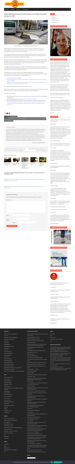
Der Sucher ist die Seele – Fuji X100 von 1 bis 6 (36, 364)
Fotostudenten (7, 386)
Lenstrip (13, 9)
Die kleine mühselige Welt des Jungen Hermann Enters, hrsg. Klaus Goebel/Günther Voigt (25, 165)
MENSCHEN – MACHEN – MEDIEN (10, 431)
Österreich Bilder (7, 355)
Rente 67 (44, 119)
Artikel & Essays (14, 116)
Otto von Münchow (8, 396)
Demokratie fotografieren (9, 339)
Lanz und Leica (30, 420)
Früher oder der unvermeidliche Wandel (41, 164)
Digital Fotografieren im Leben (33, 338)
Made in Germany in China (32, 352)
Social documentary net (9, 365)
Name (7, 215)
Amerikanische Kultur (8, 377)
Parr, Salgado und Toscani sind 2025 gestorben (36, 350)
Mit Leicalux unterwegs (31, 371)
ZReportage (6, 412)
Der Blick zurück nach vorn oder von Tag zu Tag (36, 451)
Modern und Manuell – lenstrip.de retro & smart (59, 353)
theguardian (6, 436)
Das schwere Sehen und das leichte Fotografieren (37, 362)
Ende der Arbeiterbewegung (29, 59)
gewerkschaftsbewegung (40, 117)
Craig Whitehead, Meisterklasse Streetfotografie (37, 435)
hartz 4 (10, 119)
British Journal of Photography (10, 334)
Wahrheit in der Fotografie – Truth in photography (14, 371)
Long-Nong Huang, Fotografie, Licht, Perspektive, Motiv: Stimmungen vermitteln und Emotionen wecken (37, 447)
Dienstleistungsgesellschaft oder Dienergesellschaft (29, 96)
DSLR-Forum (6, 342)
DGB (21, 117)
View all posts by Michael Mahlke (39, 142)
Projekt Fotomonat (8, 358)
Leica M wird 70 (30, 412)
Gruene (6, 119)
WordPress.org (54, 22)
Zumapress (6, 438)
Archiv (18, 9)
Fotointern (6, 350)
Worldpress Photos (8, 410)
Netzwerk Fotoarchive (8, 432)
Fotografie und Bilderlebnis (32, 355)
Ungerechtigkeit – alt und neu (33, 369)
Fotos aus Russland (8, 351)
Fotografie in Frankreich (9, 346)
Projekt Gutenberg (8, 360)
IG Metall (14, 119)
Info (5, 451)
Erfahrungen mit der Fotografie (10, 449)
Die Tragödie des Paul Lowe (32, 418)
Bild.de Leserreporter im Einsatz (10, 420)
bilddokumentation (12, 117)
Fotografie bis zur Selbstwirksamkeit (34, 433)
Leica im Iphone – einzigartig (33, 432)
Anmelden (53, 17)
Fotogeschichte (7, 344)
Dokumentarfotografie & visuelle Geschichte (13, 427)
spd (12, 120)
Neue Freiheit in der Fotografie (33, 410)
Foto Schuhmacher (8, 429)
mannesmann (23, 119)
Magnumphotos (7, 391)
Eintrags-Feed (54, 18)
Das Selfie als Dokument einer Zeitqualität (35, 340)
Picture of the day (7, 400)
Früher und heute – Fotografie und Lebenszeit (36, 391)
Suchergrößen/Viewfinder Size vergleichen (12, 367)
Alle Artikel (25, 9)
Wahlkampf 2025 (30, 372)
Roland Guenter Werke (8, 364)
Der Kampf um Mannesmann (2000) (14, 78)
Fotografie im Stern (8, 384)
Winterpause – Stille (31, 376)
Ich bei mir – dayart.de (54, 363)
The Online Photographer (9, 369)
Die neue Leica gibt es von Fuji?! (33, 337)
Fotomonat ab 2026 (31, 342)
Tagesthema (29, 408)
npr (5, 434)
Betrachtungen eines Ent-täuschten (34, 450)
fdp (33, 117)
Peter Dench (6, 357)
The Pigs (6, 407)
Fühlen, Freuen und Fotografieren (34, 417)
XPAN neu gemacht (31, 354)
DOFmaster (6, 341)
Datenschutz (6, 447)
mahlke (18, 119)
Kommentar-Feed (55, 20)
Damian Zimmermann (8, 425)
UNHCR (5, 409)
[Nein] (73, 462)
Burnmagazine (7, 422)
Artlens (7, 9)
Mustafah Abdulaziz (8, 394)
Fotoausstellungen (8, 382)
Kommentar (9, 199)
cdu (18, 117)
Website (14, 222)
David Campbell (7, 379)
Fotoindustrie (7, 348)
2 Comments (21, 17)
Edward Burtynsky (7, 381)
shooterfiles (6, 403)
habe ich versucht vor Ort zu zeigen (29, 99)
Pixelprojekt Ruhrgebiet (9, 401)
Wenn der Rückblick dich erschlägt (34, 443)
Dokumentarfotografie (27, 117)
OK (51, 462)
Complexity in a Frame (8, 424)
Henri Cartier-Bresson (8, 353)
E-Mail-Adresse (8, 219)
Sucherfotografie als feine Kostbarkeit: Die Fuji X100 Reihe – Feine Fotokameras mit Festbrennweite (36, 380)
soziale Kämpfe (7, 120)
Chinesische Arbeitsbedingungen (10, 337)
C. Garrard (6, 335)
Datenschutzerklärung (58, 462)
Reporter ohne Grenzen (9, 362)
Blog (5, 446)
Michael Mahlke (14, 17)
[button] (5, 113)
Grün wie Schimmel (31, 386)
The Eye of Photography (9, 405)
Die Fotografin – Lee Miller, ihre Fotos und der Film (37, 374)
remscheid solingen (37, 119)
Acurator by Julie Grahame (9, 418)
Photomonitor (7, 398)
